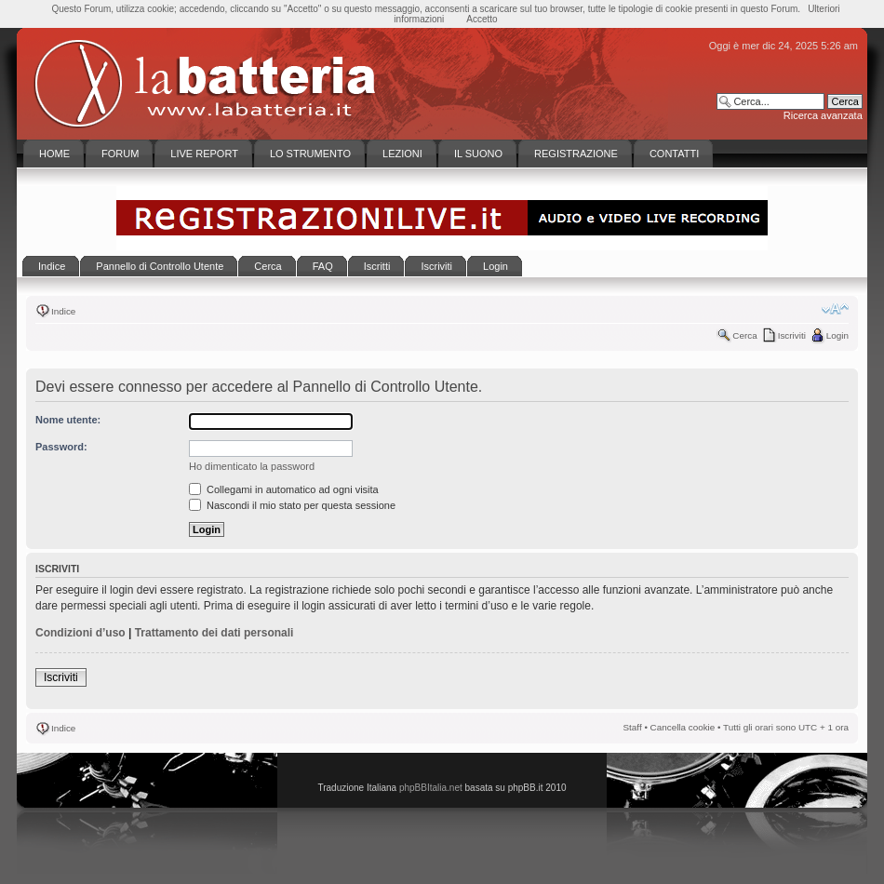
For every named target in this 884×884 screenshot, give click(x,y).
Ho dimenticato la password (252, 466)
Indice (63, 311)
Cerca (744, 335)
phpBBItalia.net (430, 788)
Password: (61, 446)
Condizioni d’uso (80, 632)
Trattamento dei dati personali (214, 632)
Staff (632, 727)
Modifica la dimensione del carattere (835, 309)
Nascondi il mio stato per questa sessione (292, 505)
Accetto (481, 19)
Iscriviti (792, 335)
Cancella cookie (683, 727)
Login (837, 335)
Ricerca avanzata (823, 115)
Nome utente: (67, 419)
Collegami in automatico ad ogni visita (284, 489)
